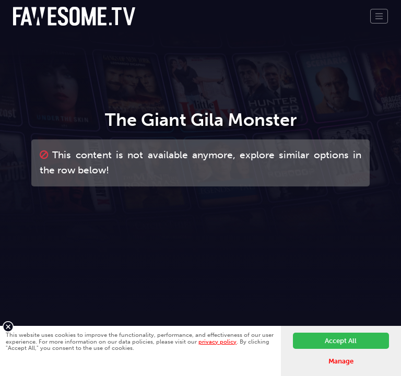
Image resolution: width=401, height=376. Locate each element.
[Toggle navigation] (379, 16)
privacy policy (217, 341)
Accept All (341, 341)
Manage (340, 361)
